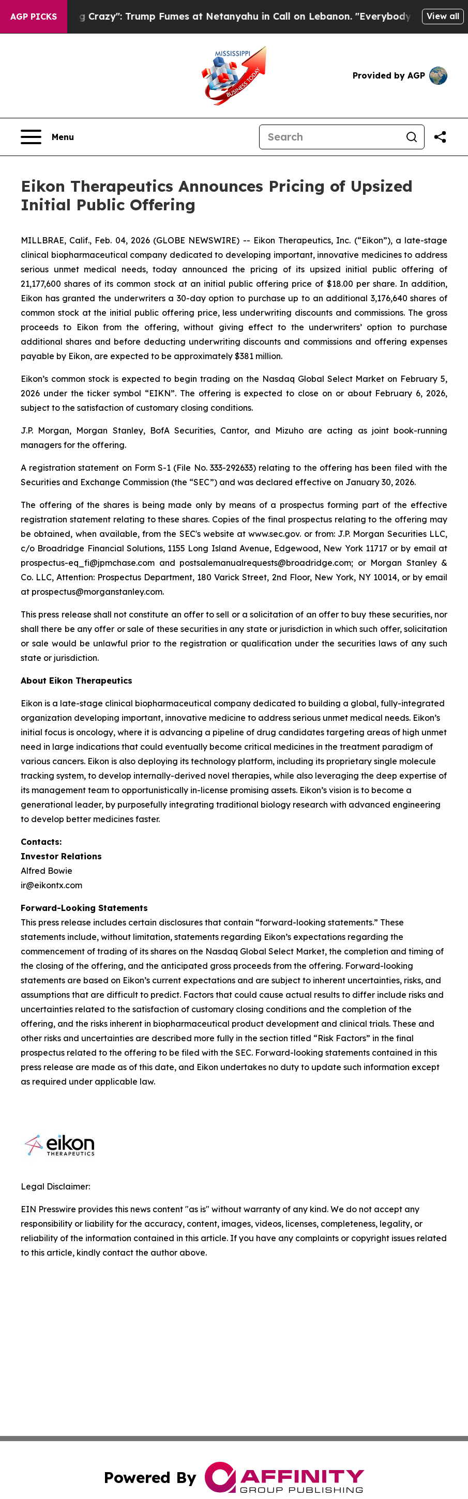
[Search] (329, 137)
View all (443, 16)
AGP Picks (33, 16)
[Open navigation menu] (47, 137)
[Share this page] (440, 137)
